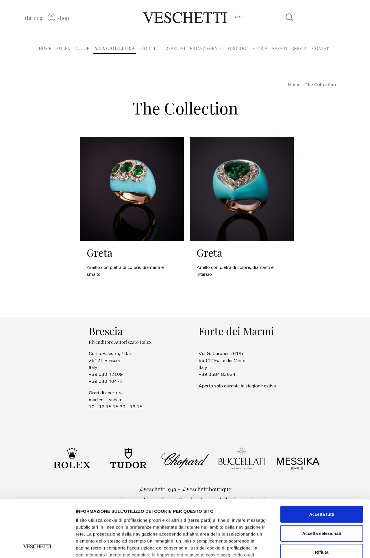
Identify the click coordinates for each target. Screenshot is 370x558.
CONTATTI (322, 48)
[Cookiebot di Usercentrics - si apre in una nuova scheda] (37, 546)
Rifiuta (322, 498)
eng (38, 17)
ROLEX (63, 48)
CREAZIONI (173, 48)
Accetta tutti (321, 461)
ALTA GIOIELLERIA (114, 48)
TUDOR (82, 48)
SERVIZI (300, 48)
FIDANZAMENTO (206, 48)
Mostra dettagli (91, 546)
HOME (45, 48)
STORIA (259, 48)
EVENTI (279, 48)
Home (294, 85)
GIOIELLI (148, 48)
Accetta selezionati (321, 479)
